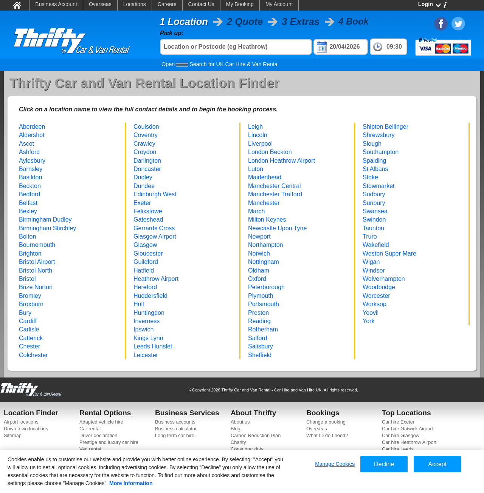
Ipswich (143, 329)
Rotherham (263, 329)
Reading (259, 321)
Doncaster (147, 169)
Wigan (371, 262)
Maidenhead (264, 177)
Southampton (381, 152)
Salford (257, 338)
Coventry (145, 135)
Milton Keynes (267, 219)
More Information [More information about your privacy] (130, 483)
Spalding (374, 160)
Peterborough (266, 287)
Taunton (373, 228)
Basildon (30, 177)
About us (240, 422)
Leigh (255, 126)
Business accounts (175, 422)
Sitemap (13, 435)
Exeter (142, 203)
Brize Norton (36, 287)
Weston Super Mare (389, 253)
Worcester (376, 296)
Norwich (259, 253)
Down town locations (26, 428)
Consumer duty (247, 449)
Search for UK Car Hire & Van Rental (220, 64)
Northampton (265, 245)
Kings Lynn (148, 338)
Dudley (142, 177)
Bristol (27, 279)
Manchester (264, 203)
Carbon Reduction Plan (256, 435)
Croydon (144, 152)
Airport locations (21, 422)
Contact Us (201, 4)
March (256, 211)
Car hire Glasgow (400, 435)
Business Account (56, 4)
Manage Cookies (335, 464)
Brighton (30, 253)
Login (425, 4)
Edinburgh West (155, 194)
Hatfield (143, 270)
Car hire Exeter (398, 422)
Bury (25, 313)
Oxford (257, 279)
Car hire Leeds (398, 449)
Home (16, 5)
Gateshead (148, 219)
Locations (134, 4)
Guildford (145, 262)
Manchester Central (274, 186)
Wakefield (376, 245)
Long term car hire (174, 435)
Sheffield (259, 355)
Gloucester (148, 253)
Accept (437, 464)
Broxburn (31, 304)
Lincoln (257, 135)
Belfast (28, 203)
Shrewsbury (378, 135)
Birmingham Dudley (45, 219)
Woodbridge (379, 287)
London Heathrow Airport (281, 160)
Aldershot (32, 135)
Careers (167, 4)
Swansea (375, 211)
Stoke (370, 177)
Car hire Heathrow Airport (409, 442)
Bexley (28, 211)
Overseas (100, 4)
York (368, 321)
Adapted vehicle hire (101, 422)
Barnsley (30, 169)
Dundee (144, 186)
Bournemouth (37, 245)
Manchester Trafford (275, 194)
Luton (255, 169)
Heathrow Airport (155, 279)
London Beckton (270, 152)
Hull (138, 304)
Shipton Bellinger (385, 126)
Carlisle (29, 329)
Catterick (31, 338)
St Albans (375, 169)
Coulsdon (146, 126)
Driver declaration (98, 435)
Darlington (147, 160)
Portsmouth (263, 304)
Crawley (144, 143)
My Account (279, 4)
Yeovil (371, 313)
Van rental (90, 449)
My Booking (240, 4)
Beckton (30, 186)
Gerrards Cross (154, 228)
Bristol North (35, 270)
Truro (370, 236)
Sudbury (374, 194)
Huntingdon (148, 313)
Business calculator (176, 428)
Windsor (374, 270)
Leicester (145, 355)
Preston (258, 313)
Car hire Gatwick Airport (407, 428)
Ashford (29, 152)
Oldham (258, 270)
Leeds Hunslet (152, 346)
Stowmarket (378, 186)
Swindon (374, 219)
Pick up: (171, 33)
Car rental (90, 428)
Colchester (33, 355)
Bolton (27, 236)
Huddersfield (150, 296)
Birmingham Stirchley (47, 228)
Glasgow (145, 245)
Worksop (374, 304)
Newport (259, 236)
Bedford (29, 194)
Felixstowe (147, 211)
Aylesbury (32, 160)
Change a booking (326, 422)
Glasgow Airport (154, 236)
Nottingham (263, 262)
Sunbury (374, 203)
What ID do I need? (327, 435)
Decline (384, 464)
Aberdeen (32, 126)
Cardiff (28, 321)
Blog (235, 428)
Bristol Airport (37, 262)
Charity (238, 442)
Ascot (26, 143)
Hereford (145, 287)
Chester (29, 346)
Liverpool (260, 143)
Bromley (30, 296)
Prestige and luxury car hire (108, 442)
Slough (372, 143)
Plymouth (260, 296)
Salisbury (260, 346)
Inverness (146, 321)
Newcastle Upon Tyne (277, 228)
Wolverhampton (384, 279)
